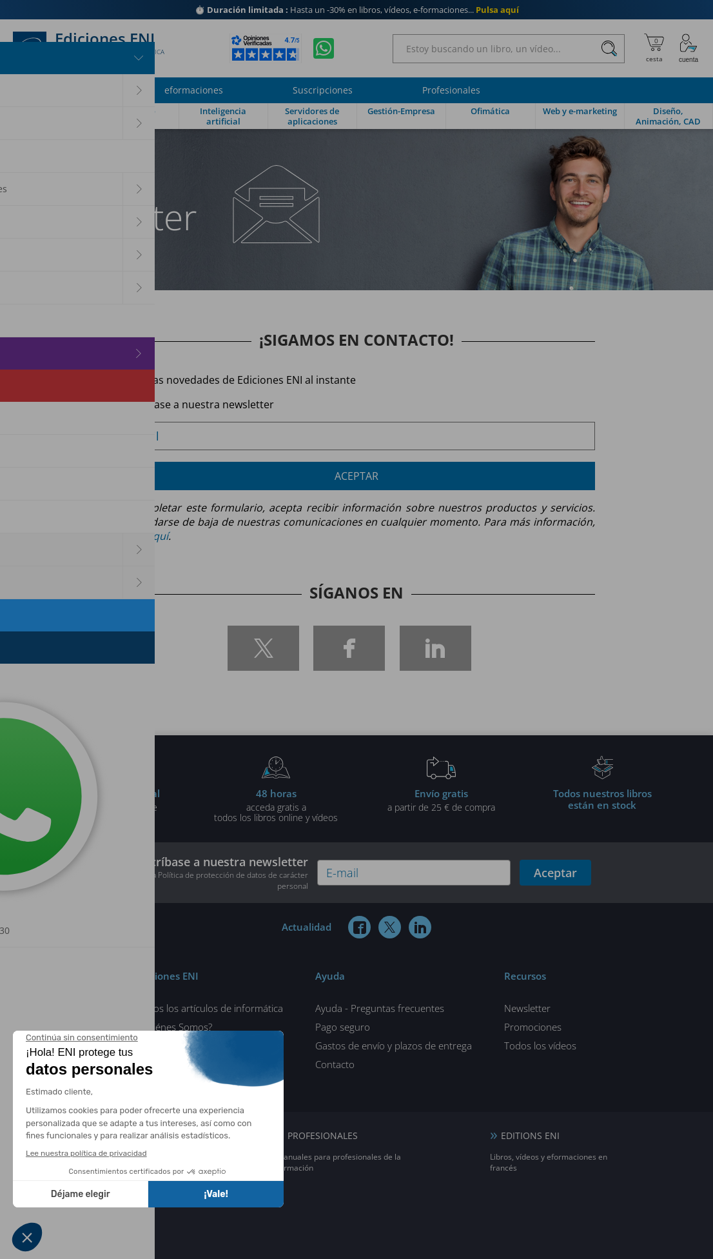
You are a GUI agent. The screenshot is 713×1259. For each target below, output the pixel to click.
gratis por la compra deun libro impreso (111, 805)
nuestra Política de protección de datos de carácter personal (218, 880)
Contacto (335, 1064)
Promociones (533, 1026)
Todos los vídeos (540, 1045)
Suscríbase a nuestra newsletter (215, 872)
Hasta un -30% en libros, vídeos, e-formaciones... (357, 9)
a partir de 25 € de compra (441, 800)
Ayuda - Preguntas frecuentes (379, 1008)
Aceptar (356, 476)
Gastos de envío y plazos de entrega (393, 1045)
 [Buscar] (609, 49)
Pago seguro (342, 1026)
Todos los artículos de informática (210, 1008)
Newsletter (527, 1008)
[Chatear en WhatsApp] (323, 48)
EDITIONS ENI (530, 1135)
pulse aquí (143, 536)
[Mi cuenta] (688, 48)
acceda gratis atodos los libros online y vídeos (276, 805)
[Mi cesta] (654, 48)
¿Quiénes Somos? (174, 1026)
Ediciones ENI (88, 48)
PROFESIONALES (323, 1135)
